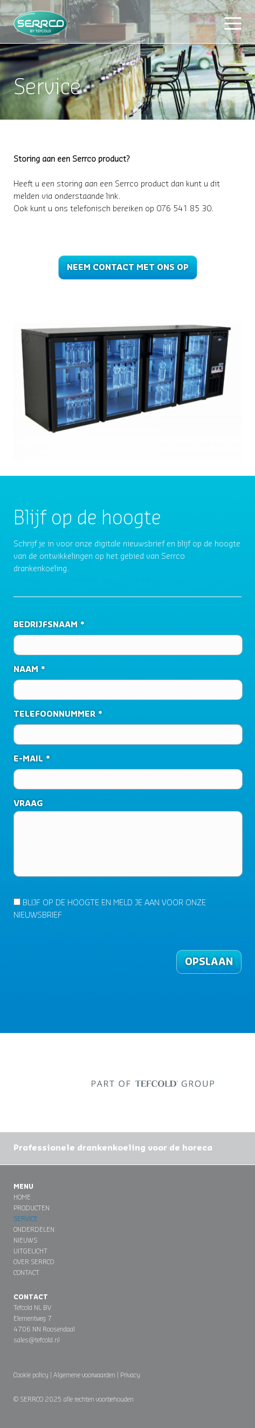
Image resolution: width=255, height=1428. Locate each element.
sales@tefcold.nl (36, 1340)
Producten (31, 1208)
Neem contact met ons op (128, 268)
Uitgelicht (30, 1251)
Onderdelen (33, 1229)
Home (22, 1197)
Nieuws (25, 1240)
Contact (26, 1273)
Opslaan (209, 962)
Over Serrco (33, 1262)
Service (25, 1219)
